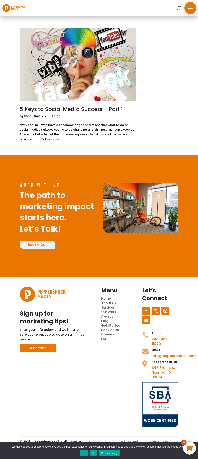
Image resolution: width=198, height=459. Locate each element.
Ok (84, 453)
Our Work (108, 312)
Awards (107, 316)
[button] (190, 8)
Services (108, 307)
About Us (108, 303)
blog (57, 116)
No (93, 453)
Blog (104, 321)
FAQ (104, 339)
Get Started (110, 325)
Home (106, 298)
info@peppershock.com (174, 355)
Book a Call (37, 244)
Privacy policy (109, 453)
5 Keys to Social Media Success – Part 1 (71, 109)
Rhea (28, 116)
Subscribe (38, 347)
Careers (107, 334)
